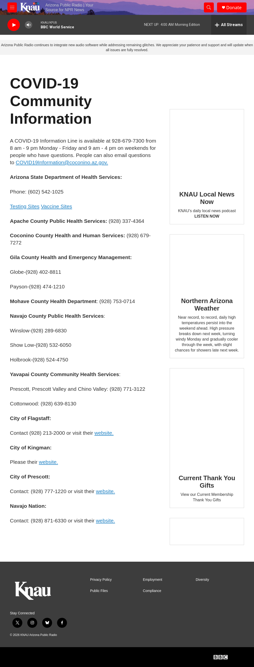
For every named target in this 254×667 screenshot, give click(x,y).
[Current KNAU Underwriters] (207, 531)
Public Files (99, 591)
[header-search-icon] (209, 7)
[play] (14, 25)
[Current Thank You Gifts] (207, 417)
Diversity (202, 580)
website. (104, 433)
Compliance (152, 591)
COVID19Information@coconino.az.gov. (62, 162)
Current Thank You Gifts (207, 481)
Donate (234, 7)
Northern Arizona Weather (207, 304)
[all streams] (229, 25)
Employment (152, 580)
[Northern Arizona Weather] (207, 262)
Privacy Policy (101, 580)
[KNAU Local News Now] (207, 146)
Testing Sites (24, 206)
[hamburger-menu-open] (12, 7)
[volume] (28, 25)
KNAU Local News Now (206, 198)
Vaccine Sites (56, 206)
